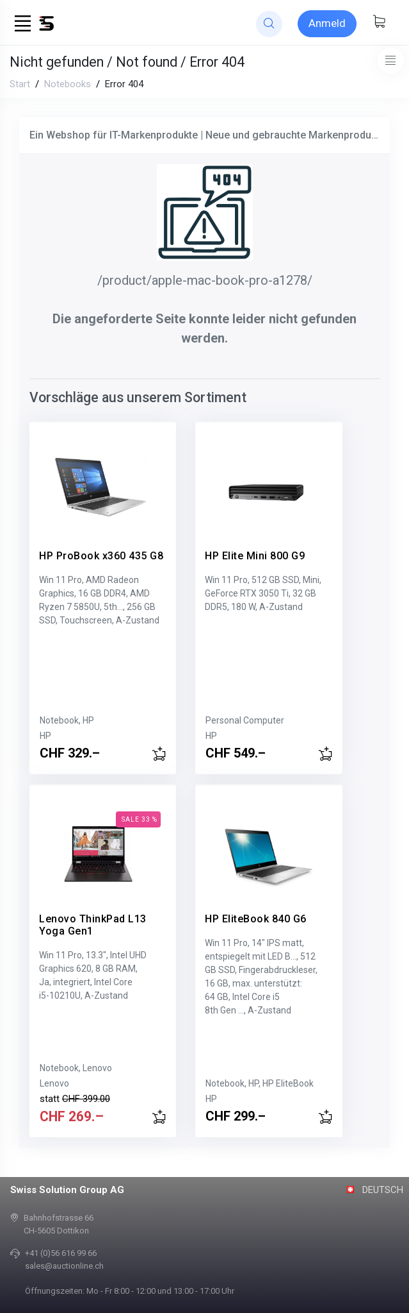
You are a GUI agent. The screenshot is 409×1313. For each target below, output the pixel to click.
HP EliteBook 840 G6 (243, 909)
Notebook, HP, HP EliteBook (247, 1083)
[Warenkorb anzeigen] (379, 22)
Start (20, 84)
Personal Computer (232, 720)
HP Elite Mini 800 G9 (243, 546)
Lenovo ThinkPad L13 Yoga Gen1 (93, 915)
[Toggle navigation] (391, 60)
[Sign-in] (327, 23)
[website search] (269, 24)
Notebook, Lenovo (76, 1068)
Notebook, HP (67, 720)
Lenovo (54, 1083)
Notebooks (67, 84)
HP (45, 736)
